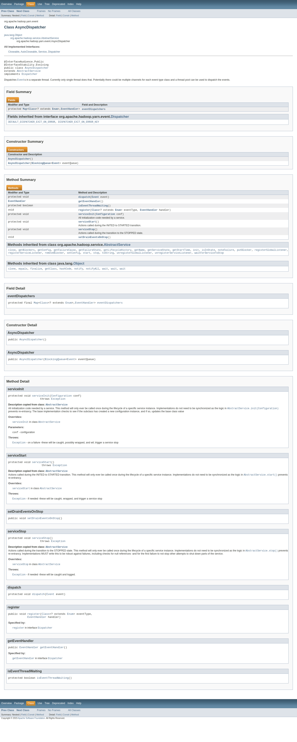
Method (40, 15)
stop (96, 260)
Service (42, 51)
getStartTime (181, 257)
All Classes (74, 11)
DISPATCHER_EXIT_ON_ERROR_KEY (78, 125)
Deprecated (58, 4)
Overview (6, 4)
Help (78, 4)
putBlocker (244, 257)
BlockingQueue (41, 167)
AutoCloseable (29, 51)
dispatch (84, 201)
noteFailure (226, 257)
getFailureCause (65, 257)
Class (32, 112)
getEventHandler (89, 206)
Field (23, 15)
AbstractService (29, 73)
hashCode (65, 276)
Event (55, 167)
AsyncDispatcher (36, 69)
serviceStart (87, 227)
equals (23, 276)
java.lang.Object (13, 35)
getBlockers (27, 257)
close (12, 257)
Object (78, 271)
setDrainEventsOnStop (93, 243)
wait (105, 276)
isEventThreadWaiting (93, 210)
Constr (31, 15)
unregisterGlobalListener (134, 260)
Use (40, 4)
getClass (51, 276)
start (86, 260)
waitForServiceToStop (209, 260)
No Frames (54, 11)
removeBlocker (54, 260)
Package (19, 4)
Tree (47, 4)
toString (108, 260)
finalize (36, 276)
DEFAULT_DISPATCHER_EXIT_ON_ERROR (31, 125)
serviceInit (86, 219)
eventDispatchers (93, 112)
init (196, 257)
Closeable (13, 51)
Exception (58, 409)
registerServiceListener (25, 260)
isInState (208, 257)
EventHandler (69, 112)
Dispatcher (54, 51)
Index (70, 4)
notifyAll (92, 276)
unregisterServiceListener (173, 260)
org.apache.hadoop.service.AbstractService (34, 38)
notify (78, 276)
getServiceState (158, 257)
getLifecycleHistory (117, 257)
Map (25, 112)
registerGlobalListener (271, 257)
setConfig (73, 260)
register (84, 215)
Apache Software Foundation (31, 738)
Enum (55, 112)
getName (139, 257)
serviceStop (86, 235)
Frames (41, 11)
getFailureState (90, 257)
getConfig (44, 257)
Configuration (105, 219)
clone (12, 276)
